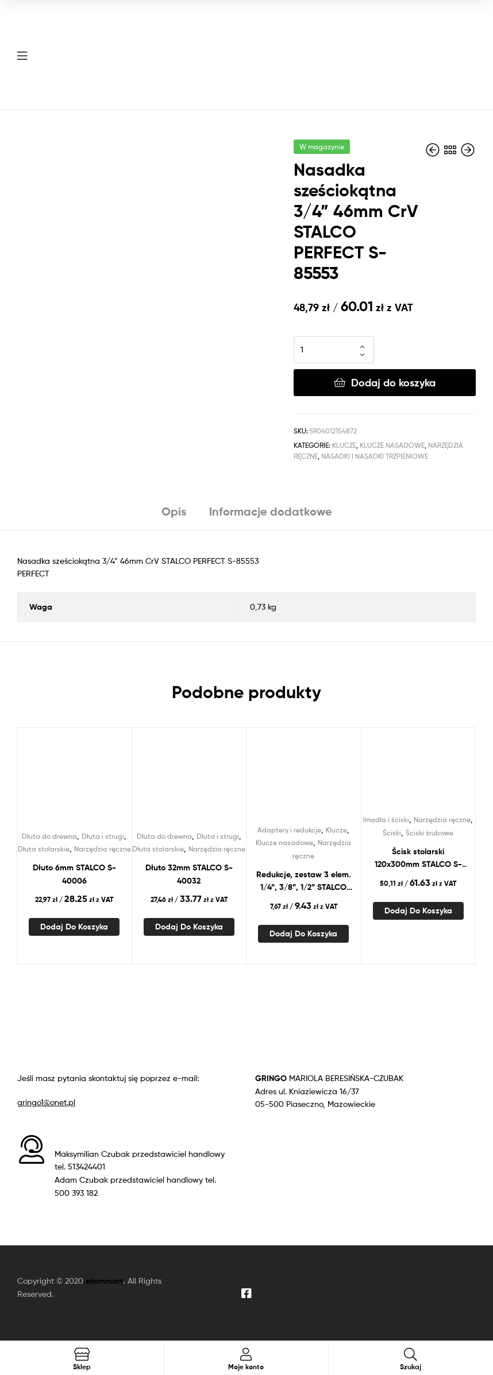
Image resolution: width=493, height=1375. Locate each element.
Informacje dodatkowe (270, 511)
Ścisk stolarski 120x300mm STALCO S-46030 (418, 858)
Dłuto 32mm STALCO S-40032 (189, 874)
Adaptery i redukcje (289, 830)
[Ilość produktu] (334, 349)
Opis (173, 511)
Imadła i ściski (386, 819)
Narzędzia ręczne (102, 849)
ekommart (104, 1281)
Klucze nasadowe (392, 445)
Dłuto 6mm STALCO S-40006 (74, 874)
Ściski (392, 832)
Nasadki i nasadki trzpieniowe (374, 456)
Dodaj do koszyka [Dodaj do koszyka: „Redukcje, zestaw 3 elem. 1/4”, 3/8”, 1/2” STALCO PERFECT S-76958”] (303, 933)
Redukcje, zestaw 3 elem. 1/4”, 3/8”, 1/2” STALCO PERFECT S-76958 (303, 881)
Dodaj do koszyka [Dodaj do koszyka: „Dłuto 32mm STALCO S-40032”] (189, 926)
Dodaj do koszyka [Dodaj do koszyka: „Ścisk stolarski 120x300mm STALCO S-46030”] (418, 910)
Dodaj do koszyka (393, 382)
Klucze (344, 445)
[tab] (174, 515)
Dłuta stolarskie (44, 849)
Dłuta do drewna (49, 836)
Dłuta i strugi (103, 836)
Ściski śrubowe (429, 832)
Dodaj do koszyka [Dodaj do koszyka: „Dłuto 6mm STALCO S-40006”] (74, 926)
